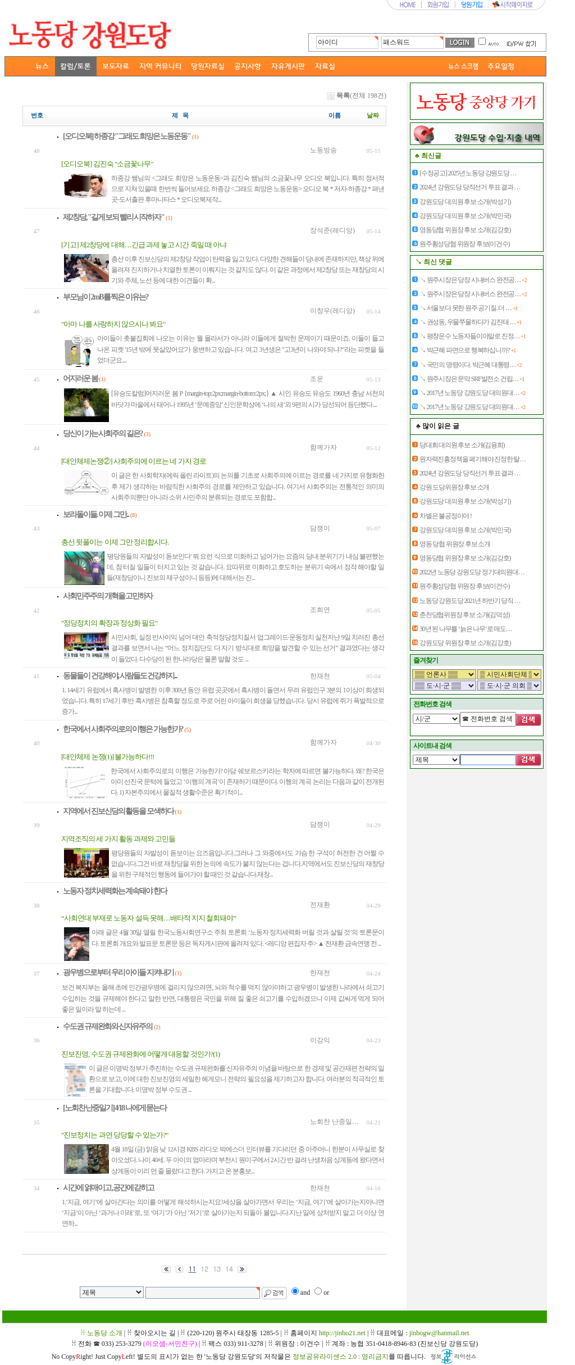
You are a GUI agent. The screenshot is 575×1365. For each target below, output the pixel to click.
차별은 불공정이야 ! (445, 516)
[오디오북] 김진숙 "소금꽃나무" (107, 164)
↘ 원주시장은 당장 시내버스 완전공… (472, 280)
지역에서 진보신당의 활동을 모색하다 (118, 811)
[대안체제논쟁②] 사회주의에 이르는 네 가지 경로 (133, 461)
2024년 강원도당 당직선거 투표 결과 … (469, 187)
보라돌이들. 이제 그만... (96, 514)
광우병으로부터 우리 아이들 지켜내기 (118, 972)
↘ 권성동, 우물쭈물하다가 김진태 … (470, 322)
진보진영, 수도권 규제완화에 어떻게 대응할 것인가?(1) (140, 1054)
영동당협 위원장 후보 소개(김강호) (464, 230)
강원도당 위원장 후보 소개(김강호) (464, 643)
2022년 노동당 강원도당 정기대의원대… (471, 572)
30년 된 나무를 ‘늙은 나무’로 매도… (465, 629)
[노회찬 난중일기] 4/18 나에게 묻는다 (114, 1108)
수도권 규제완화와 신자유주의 (107, 1026)
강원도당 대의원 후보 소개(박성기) (464, 202)
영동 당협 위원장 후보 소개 (454, 544)
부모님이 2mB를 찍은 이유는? (105, 297)
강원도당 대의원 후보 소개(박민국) (464, 216)
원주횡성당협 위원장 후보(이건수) (464, 244)
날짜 (373, 115)
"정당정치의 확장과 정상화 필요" (109, 623)
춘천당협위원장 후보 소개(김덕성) (464, 615)
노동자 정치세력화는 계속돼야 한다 (115, 891)
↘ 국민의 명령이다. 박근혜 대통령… (470, 365)
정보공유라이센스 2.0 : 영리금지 (341, 1357)
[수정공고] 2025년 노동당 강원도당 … (467, 173)
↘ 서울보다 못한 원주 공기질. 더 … (468, 308)
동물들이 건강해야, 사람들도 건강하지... (120, 676)
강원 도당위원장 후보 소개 (454, 487)
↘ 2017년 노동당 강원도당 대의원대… (472, 393)
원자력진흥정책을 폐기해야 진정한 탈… (472, 459)
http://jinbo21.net (342, 1333)
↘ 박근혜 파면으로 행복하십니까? (467, 350)
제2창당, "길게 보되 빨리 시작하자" (113, 217)
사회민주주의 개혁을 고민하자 (107, 596)
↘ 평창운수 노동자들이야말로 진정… (472, 336)
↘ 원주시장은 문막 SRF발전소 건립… (471, 379)
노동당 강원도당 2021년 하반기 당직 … (469, 601)
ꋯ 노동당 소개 (101, 1333)
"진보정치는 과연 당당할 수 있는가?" (114, 1135)
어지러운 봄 (80, 378)
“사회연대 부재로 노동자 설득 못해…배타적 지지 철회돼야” (148, 918)
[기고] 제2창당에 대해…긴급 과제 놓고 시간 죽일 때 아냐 (143, 245)
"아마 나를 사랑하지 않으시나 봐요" (113, 324)
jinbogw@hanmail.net (439, 1333)
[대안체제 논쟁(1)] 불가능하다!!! (107, 756)
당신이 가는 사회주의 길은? (103, 433)
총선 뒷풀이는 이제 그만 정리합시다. (114, 542)
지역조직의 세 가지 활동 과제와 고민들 (118, 839)
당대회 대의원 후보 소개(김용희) (461, 445)
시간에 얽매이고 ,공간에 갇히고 (108, 1187)
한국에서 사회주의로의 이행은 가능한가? (123, 729)
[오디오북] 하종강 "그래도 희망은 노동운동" (126, 136)
